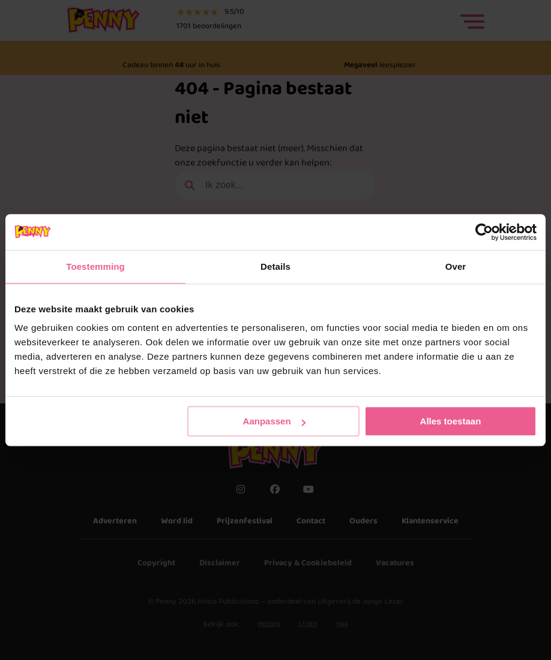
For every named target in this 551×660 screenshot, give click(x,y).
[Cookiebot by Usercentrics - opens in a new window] (484, 232)
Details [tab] (275, 266)
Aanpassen (274, 421)
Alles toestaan (450, 421)
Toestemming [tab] (95, 266)
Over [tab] (455, 266)
